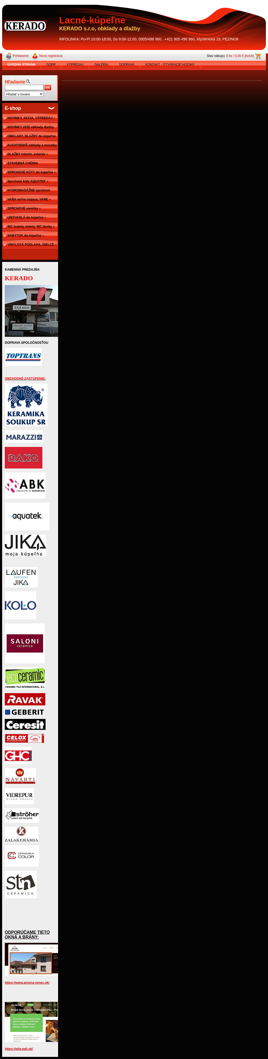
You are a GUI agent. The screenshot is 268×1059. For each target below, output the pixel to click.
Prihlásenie (21, 56)
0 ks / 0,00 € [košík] (240, 56)
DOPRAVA (126, 64)
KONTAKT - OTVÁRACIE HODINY (170, 64)
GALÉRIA (101, 64)
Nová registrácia (50, 56)
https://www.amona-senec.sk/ (27, 983)
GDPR (51, 64)
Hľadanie (15, 82)
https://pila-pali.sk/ (19, 1049)
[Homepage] (21, 65)
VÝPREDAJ (75, 64)
